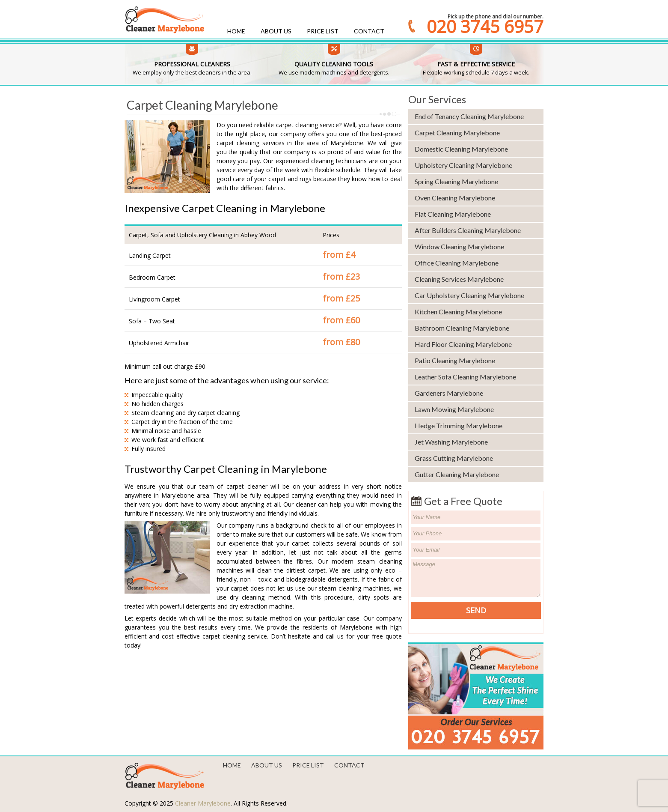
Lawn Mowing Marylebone (454, 409)
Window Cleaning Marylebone (459, 246)
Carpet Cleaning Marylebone (457, 132)
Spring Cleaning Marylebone (456, 181)
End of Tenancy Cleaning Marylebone (469, 116)
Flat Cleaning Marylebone (453, 214)
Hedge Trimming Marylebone (458, 425)
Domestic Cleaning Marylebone (461, 149)
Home (236, 31)
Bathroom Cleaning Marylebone (462, 328)
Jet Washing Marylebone (451, 442)
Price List (322, 31)
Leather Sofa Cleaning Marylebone (465, 377)
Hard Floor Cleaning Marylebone (463, 344)
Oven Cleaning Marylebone (455, 198)
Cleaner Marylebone (203, 803)
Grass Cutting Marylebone (454, 458)
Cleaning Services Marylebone (459, 279)
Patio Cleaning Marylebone (455, 360)
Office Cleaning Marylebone (457, 263)
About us (276, 31)
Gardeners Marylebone (449, 393)
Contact (369, 31)
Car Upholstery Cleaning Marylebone (469, 295)
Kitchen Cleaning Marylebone (458, 311)
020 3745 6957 (485, 27)
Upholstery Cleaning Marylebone (463, 165)
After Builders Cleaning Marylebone (468, 230)
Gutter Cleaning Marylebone (457, 474)
